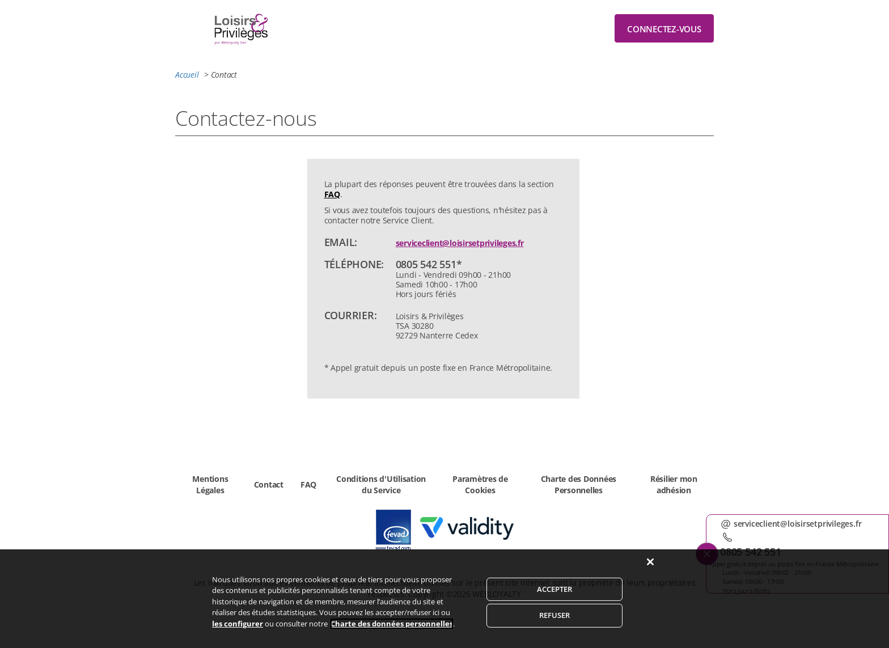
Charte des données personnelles (392, 635)
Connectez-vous (664, 29)
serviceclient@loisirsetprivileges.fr (460, 243)
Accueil (186, 74)
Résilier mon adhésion (673, 484)
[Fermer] (650, 573)
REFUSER (554, 627)
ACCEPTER (555, 601)
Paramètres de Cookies (480, 484)
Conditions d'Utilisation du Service (381, 484)
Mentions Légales (210, 484)
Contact (268, 484)
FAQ (332, 194)
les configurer (237, 635)
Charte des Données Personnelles (579, 484)
